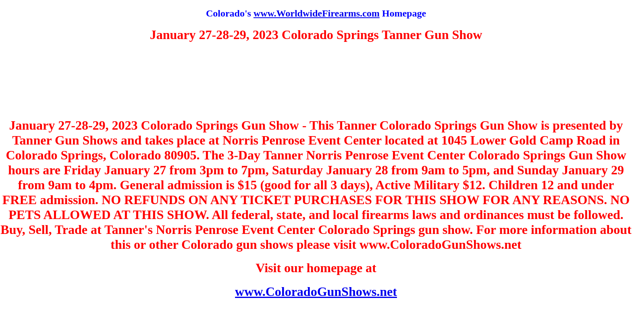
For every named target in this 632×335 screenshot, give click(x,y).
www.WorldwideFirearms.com (317, 13)
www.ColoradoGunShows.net (316, 291)
